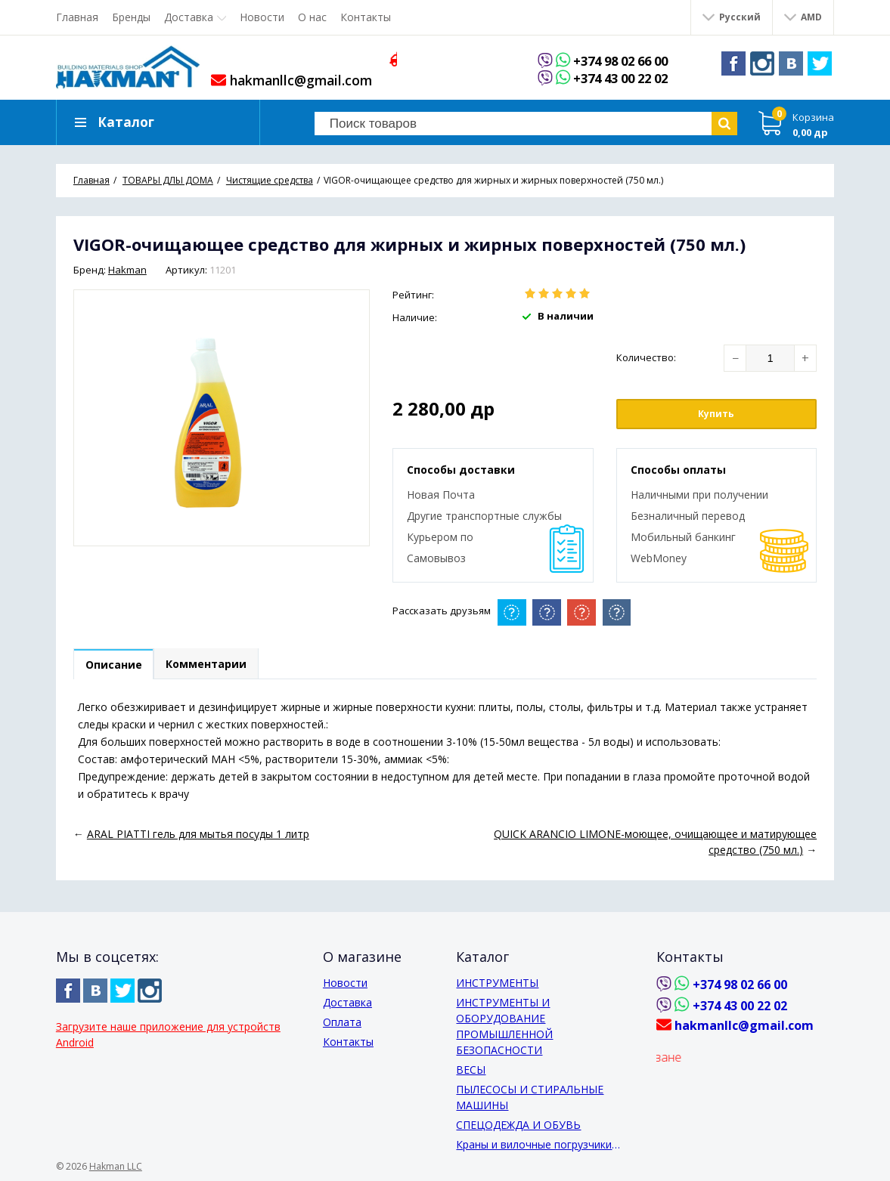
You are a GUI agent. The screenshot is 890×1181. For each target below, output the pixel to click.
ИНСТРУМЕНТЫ (497, 982)
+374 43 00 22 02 (626, 79)
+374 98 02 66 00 (626, 61)
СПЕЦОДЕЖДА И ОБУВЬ (518, 1125)
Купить (716, 413)
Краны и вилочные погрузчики (534, 1144)
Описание (116, 665)
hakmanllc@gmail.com (293, 80)
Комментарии (213, 665)
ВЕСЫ (470, 1069)
